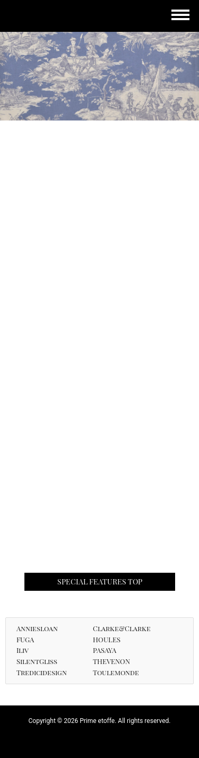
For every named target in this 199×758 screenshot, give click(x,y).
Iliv (22, 649)
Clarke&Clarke (122, 628)
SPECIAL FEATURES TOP (99, 581)
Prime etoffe (45, 17)
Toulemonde (116, 672)
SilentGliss (36, 661)
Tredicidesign (41, 672)
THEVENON (111, 661)
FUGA (25, 639)
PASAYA (104, 649)
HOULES (106, 639)
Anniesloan (37, 628)
